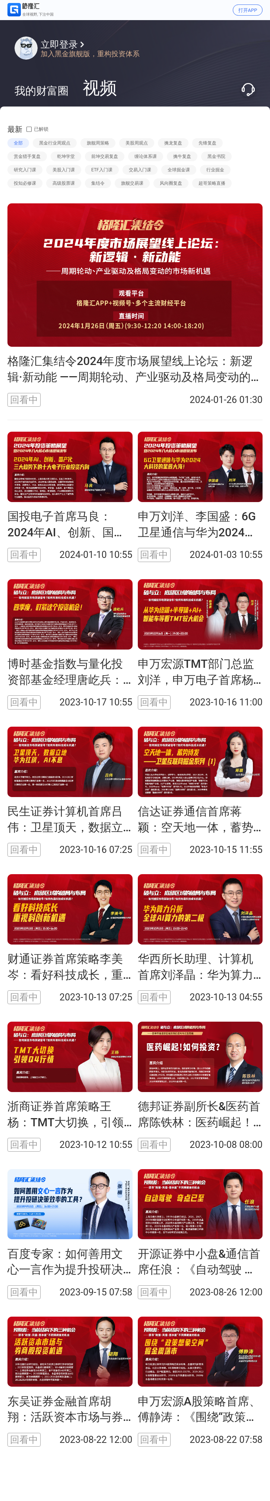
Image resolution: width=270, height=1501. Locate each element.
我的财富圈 (42, 91)
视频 (100, 87)
